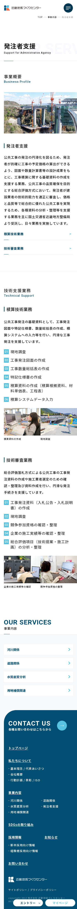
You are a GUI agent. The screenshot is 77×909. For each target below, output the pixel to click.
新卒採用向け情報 (22, 845)
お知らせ (51, 837)
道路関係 (13, 663)
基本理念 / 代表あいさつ (27, 768)
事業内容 (15, 792)
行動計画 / (25, 780)
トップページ (18, 748)
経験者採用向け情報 (24, 851)
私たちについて (19, 760)
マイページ (60, 903)
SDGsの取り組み (21, 824)
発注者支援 (51, 806)
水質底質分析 (16, 677)
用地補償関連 (16, 690)
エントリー (28, 903)
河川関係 (13, 649)
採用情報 (15, 837)
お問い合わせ (18, 863)
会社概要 (16, 774)
